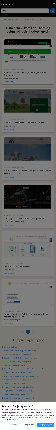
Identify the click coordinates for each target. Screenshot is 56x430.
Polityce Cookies (13, 420)
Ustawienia (14, 425)
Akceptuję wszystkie (45, 425)
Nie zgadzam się (29, 425)
